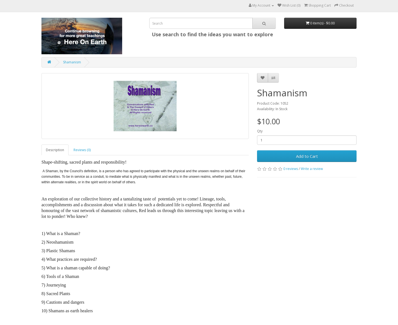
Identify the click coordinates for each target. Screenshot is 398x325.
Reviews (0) (82, 150)
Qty (260, 131)
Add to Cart (307, 156)
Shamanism (72, 62)
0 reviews (290, 168)
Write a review (312, 168)
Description (55, 150)
